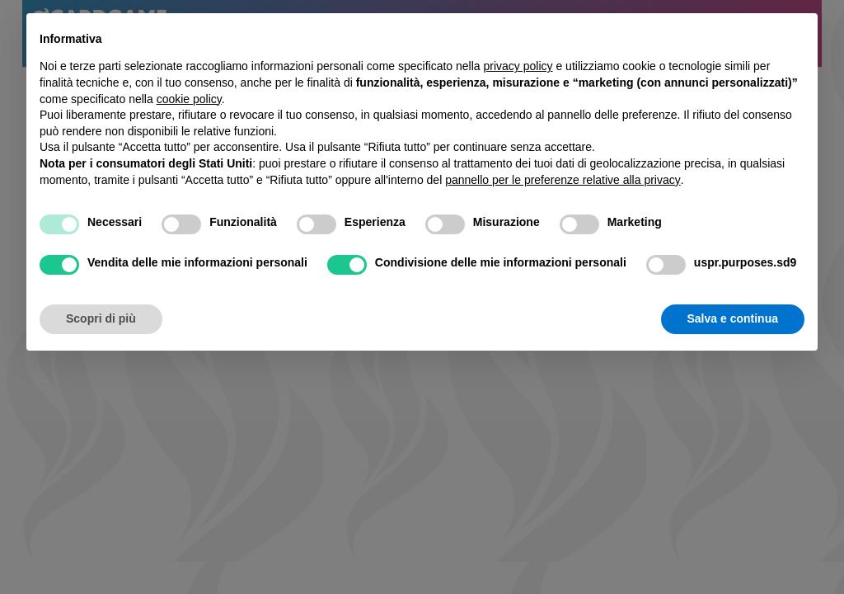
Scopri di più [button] (101, 318)
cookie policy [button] (189, 99)
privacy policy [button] (518, 66)
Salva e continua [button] (732, 318)
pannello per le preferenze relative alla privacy (563, 179)
